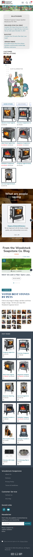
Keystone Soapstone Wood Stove (24, 143)
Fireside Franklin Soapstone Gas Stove (9, 417)
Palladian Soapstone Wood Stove (8, 163)
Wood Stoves (8, 104)
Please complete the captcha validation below (7, 529)
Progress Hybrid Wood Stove (24, 163)
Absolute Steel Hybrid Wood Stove (8, 123)
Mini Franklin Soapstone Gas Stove (9, 439)
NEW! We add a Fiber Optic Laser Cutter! (16, 275)
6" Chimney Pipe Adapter (24, 460)
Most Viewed (6, 334)
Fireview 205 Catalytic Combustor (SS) (9, 460)
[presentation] (14, 535)
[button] (10, 59)
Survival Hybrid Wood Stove (8, 184)
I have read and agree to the (15, 541)
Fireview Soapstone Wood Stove (24, 123)
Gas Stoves (22, 104)
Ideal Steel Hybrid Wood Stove (8, 143)
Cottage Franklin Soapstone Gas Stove (24, 439)
